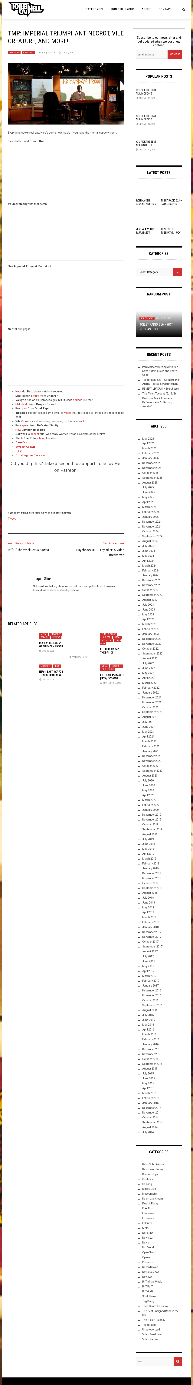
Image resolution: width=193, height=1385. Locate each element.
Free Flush (148, 1208)
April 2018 (148, 912)
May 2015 (148, 1083)
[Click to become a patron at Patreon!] (66, 491)
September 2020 (152, 770)
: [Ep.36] (112, 678)
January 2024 (150, 575)
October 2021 (150, 707)
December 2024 (151, 521)
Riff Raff (147, 1286)
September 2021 (152, 712)
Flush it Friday (109, 634)
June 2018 (148, 902)
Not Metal (107, 640)
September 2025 (152, 477)
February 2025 (150, 511)
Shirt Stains (149, 1296)
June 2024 (148, 550)
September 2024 (152, 536)
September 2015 (152, 1063)
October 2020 (150, 765)
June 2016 (148, 1019)
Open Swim (28, 53)
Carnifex (21, 442)
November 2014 (151, 1112)
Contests (147, 1179)
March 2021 (149, 741)
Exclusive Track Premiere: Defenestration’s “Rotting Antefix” (157, 402)
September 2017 (152, 946)
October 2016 (150, 1000)
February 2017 (150, 980)
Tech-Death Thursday (155, 1306)
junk (24, 408)
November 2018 (151, 878)
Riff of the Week (152, 1281)
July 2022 (148, 663)
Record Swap (150, 1267)
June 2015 (148, 1078)
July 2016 (148, 1015)
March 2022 (149, 682)
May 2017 (148, 966)
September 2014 (152, 1122)
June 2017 (148, 961)
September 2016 (152, 1005)
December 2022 (151, 638)
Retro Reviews (150, 1271)
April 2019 (148, 853)
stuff (36, 396)
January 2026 (150, 458)
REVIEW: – (160, 388)
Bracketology (150, 1174)
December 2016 (151, 990)
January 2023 (150, 633)
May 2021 (148, 731)
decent (35, 434)
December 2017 (151, 932)
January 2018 (150, 927)
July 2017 (148, 956)
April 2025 (148, 502)
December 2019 (151, 814)
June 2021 (148, 726)
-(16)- (19, 451)
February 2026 (150, 453)
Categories (94, 9)
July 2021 (148, 721)
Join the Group (122, 9)
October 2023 (150, 589)
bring (42, 438)
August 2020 (150, 775)
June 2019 (148, 843)
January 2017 (150, 985)
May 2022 (148, 672)
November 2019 (151, 819)
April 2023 (148, 619)
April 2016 (148, 1029)
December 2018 (151, 873)
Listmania (148, 1218)
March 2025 (149, 506)
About (146, 9)
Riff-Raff (147, 1291)
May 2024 (148, 555)
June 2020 (148, 785)
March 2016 (149, 1034)
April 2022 (148, 677)
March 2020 (149, 799)
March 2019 (149, 858)
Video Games (150, 1339)
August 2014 (150, 1127)
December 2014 (151, 1107)
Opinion (44, 637)
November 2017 (151, 936)
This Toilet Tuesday (153, 1319)
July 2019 (148, 839)
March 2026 (149, 448)
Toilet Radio (108, 669)
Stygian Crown (25, 446)
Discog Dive (149, 1188)
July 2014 (148, 1132)
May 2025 (148, 497)
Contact (165, 9)
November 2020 (151, 760)
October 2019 (150, 824)
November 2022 (151, 643)
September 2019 (152, 829)
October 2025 (150, 472)
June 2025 (148, 492)
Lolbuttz (106, 637)
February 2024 (150, 570)
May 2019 (148, 848)
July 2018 (148, 897)
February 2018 (150, 922)
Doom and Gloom (152, 1198)
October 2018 (150, 883)
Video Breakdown (152, 1334)
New (18, 391)
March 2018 (149, 917)
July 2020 (148, 780)
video (67, 413)
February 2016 (150, 1039)
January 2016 (150, 1044)
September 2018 (152, 888)
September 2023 (152, 594)
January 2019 (150, 868)
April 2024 (148, 560)
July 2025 (148, 487)
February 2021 (150, 746)
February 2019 (150, 863)
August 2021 (150, 716)
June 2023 (148, 609)
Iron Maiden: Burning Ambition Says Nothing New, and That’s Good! (160, 370)
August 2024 (150, 541)
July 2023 (148, 604)
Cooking (147, 1184)
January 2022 (150, 692)
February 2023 (150, 629)
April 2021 (148, 736)
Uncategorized (151, 1329)
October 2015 (150, 1058)
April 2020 (148, 795)
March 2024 (149, 565)
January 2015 (150, 1102)
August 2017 (150, 951)
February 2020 (150, 804)
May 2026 (148, 438)
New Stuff (14, 53)
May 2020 (148, 790)
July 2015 (148, 1073)
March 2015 (149, 1093)
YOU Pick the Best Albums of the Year (146, 145)
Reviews (56, 637)
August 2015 (150, 1068)
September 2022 (152, 653)
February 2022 (150, 687)
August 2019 (150, 834)
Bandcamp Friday (152, 1169)
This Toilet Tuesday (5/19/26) (160, 393)
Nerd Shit (147, 1232)
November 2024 (151, 526)
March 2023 (149, 624)
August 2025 (150, 482)
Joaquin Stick (48, 53)
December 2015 (151, 1049)
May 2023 (148, 614)
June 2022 (148, 668)
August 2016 (150, 1010)
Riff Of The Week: (28, 550)
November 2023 (151, 585)
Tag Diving (148, 1301)
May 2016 (148, 1024)
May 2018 (148, 907)
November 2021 (151, 702)
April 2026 (148, 443)
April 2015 (148, 1088)
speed (25, 425)
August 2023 (150, 599)
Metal (44, 634)
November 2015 (151, 1054)
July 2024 (148, 546)
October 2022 (150, 648)
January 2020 (150, 809)
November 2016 (151, 995)
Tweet (12, 518)
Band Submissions (153, 1164)
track (81, 421)
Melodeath (21, 404)
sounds (77, 400)
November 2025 (151, 467)
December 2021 (151, 697)
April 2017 (148, 971)
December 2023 (151, 580)
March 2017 (149, 975)
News (56, 666)
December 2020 (151, 755)
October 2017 (150, 941)
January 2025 (150, 516)
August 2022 (150, 658)
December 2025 (151, 462)
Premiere (147, 1262)
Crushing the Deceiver (30, 455)
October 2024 (150, 531)
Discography (149, 1193)
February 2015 (150, 1098)
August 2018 (150, 892)
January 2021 (150, 751)
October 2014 (150, 1117)
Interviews (148, 1213)
